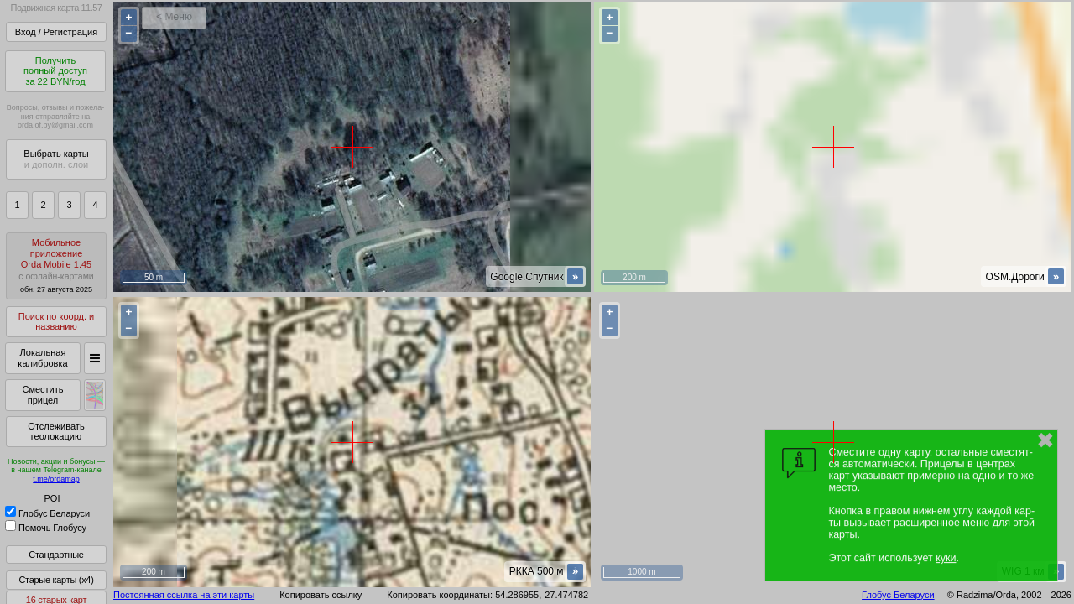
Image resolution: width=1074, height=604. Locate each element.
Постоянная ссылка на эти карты (183, 595)
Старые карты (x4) (55, 580)
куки (946, 558)
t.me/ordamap (56, 479)
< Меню (174, 17)
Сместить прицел (42, 394)
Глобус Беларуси (47, 513)
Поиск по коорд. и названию (56, 321)
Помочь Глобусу (45, 528)
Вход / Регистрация (56, 32)
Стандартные (56, 554)
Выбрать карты (55, 158)
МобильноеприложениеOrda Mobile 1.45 (56, 265)
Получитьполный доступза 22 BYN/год (55, 70)
